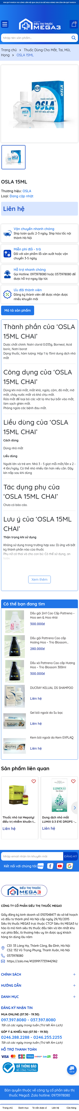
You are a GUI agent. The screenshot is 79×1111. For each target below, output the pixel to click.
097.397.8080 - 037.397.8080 (28, 1019)
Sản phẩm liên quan (25, 768)
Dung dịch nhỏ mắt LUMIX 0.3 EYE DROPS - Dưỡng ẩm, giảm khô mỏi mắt (58, 820)
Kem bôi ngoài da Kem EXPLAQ (52, 737)
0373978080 (15, 956)
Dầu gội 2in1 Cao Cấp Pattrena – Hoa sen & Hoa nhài (52, 615)
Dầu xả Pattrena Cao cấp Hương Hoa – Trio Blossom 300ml (52, 665)
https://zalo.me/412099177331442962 (32, 961)
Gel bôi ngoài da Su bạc (46, 713)
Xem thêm (40, 579)
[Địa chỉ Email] (39, 856)
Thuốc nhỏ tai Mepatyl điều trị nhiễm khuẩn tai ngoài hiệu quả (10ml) (19, 820)
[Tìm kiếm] (74, 38)
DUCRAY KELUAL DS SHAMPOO (51, 688)
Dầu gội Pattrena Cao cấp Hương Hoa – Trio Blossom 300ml (48, 640)
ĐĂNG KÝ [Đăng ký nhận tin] (70, 856)
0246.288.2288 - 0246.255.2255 (31, 1037)
